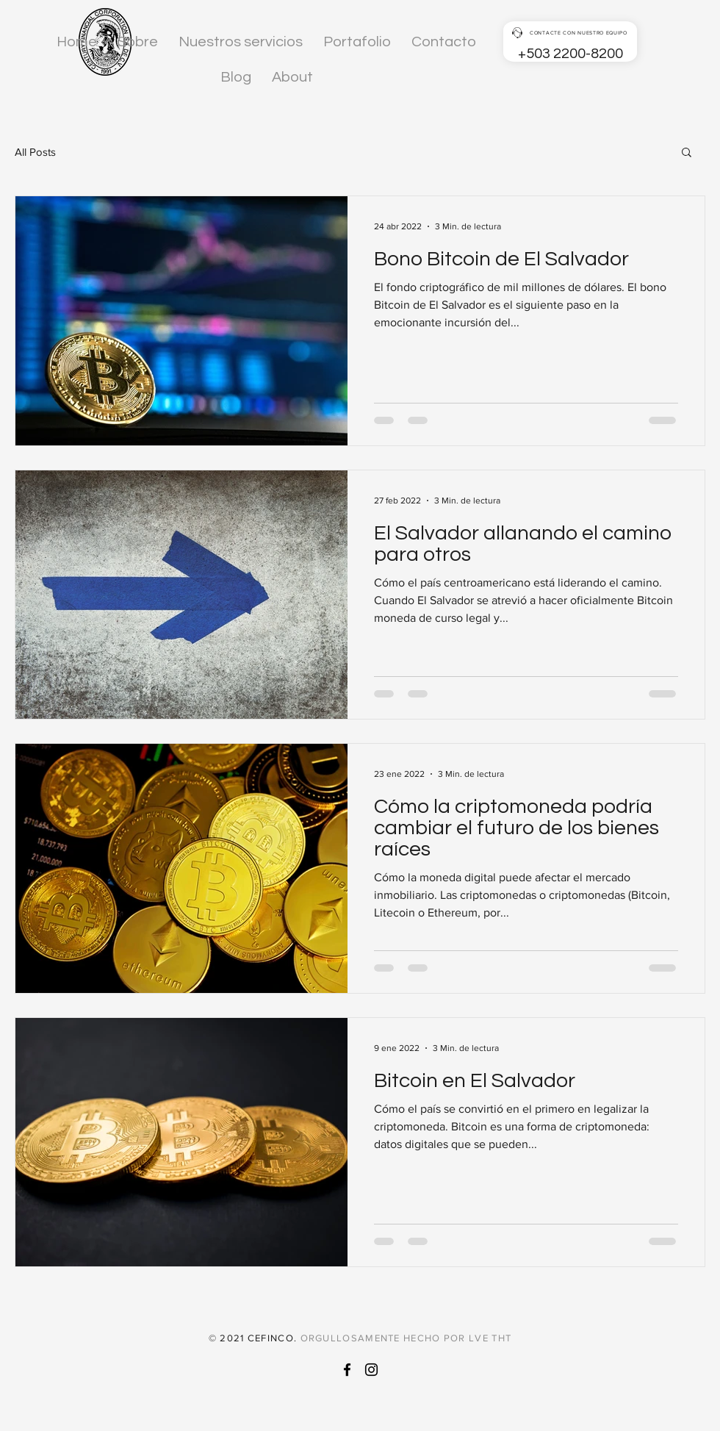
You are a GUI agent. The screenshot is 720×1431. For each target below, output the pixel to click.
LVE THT (490, 1338)
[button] (687, 153)
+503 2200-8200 (570, 53)
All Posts (35, 152)
